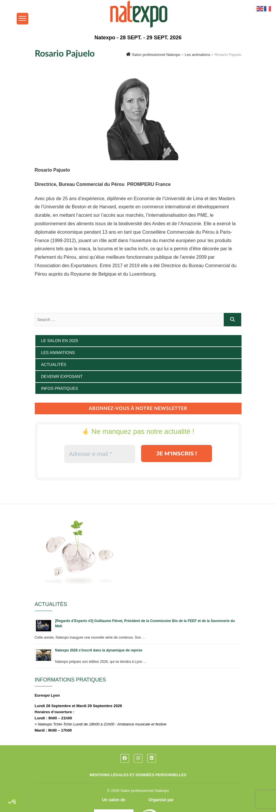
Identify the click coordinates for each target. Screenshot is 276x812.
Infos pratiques (59, 388)
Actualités (53, 364)
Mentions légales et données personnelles (138, 775)
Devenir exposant (62, 376)
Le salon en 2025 (59, 340)
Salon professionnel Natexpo (144, 790)
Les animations (58, 352)
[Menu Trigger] (22, 18)
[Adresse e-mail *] (99, 454)
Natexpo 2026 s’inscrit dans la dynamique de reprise (99, 650)
